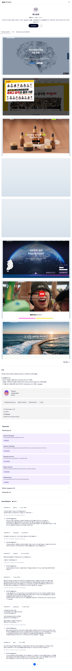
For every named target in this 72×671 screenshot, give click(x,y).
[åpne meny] (69, 2)
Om (13, 32)
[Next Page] (40, 664)
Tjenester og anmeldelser (23, 32)
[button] (36, 55)
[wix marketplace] (6, 2)
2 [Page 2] (37, 664)
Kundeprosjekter (5, 32)
